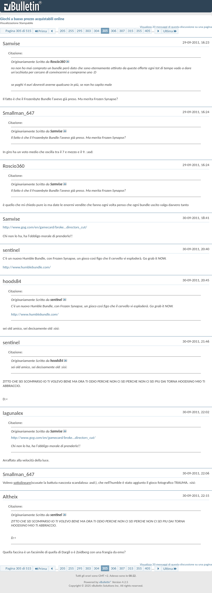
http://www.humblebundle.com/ (27, 267)
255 (71, 31)
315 (130, 31)
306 (113, 31)
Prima (40, 31)
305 (105, 31)
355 (139, 31)
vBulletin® (105, 582)
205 (62, 31)
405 (147, 31)
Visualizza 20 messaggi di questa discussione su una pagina (176, 27)
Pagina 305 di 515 (18, 31)
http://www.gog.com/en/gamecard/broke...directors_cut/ (45, 227)
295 (79, 31)
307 (122, 31)
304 (96, 31)
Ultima (170, 31)
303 (88, 31)
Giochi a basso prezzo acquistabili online (32, 19)
